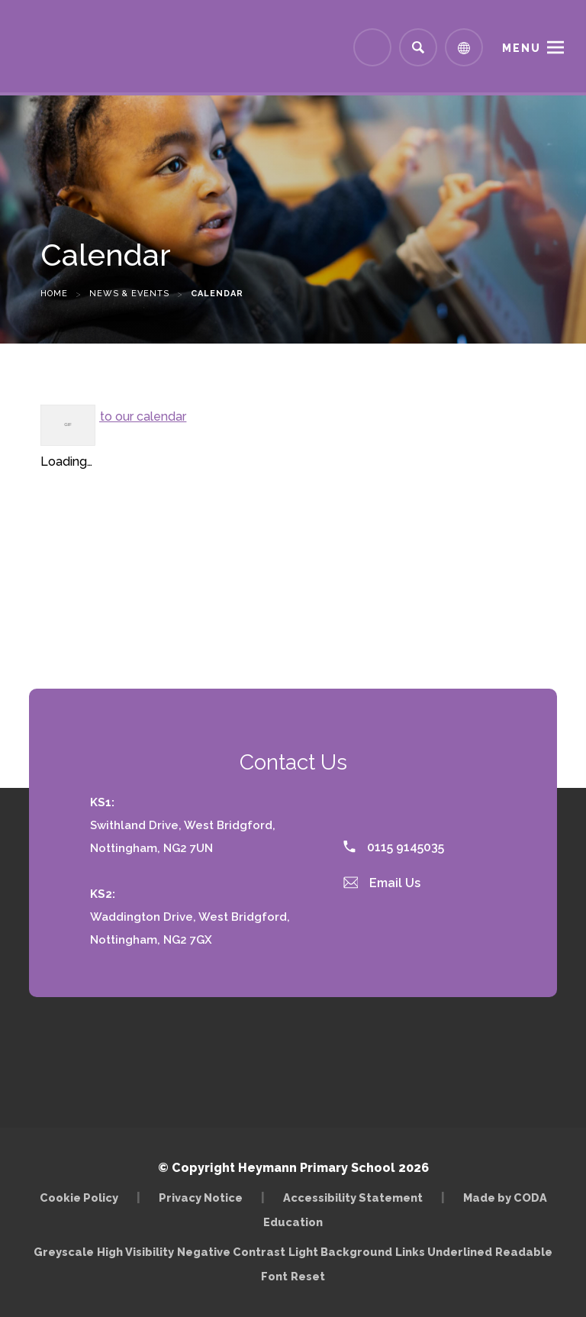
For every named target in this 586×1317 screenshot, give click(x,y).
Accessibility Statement (353, 1197)
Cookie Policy (79, 1197)
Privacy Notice (201, 1197)
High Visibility (135, 1251)
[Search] (418, 47)
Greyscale (64, 1251)
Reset (308, 1276)
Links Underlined (443, 1251)
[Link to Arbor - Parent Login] (372, 47)
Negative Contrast (231, 1251)
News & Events (129, 294)
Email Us (382, 883)
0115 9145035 (393, 847)
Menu (521, 48)
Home (54, 294)
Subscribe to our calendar (113, 416)
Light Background (340, 1251)
